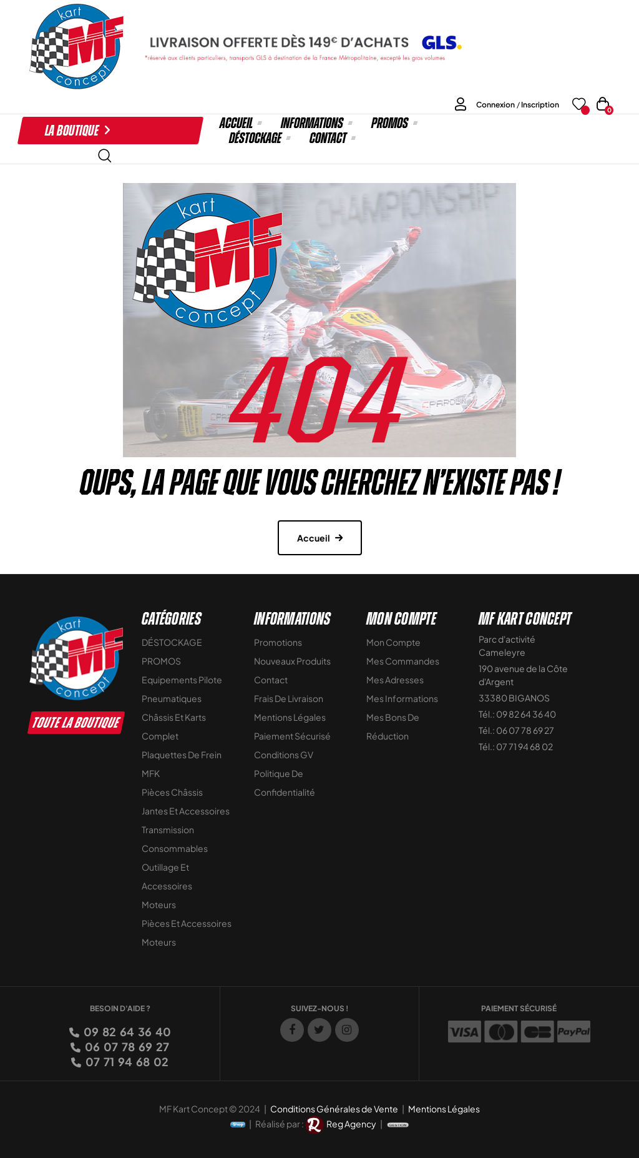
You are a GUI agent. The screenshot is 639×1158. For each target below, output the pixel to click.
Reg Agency (351, 1123)
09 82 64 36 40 (126, 1031)
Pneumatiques (172, 698)
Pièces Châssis (172, 792)
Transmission (168, 829)
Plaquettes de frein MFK (182, 764)
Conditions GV (283, 754)
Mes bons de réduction (392, 726)
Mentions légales (290, 717)
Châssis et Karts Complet (174, 726)
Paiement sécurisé (292, 735)
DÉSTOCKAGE (172, 642)
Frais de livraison (288, 698)
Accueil (313, 537)
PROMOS (161, 660)
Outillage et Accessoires (167, 876)
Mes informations (402, 698)
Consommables (175, 848)
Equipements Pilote (182, 679)
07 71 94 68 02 (126, 1061)
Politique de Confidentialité (284, 783)
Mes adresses (395, 679)
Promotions (278, 642)
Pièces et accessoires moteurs (187, 933)
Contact (271, 679)
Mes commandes (402, 660)
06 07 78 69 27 (126, 1046)
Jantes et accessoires (186, 810)
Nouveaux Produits (292, 660)
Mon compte (393, 642)
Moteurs (159, 904)
